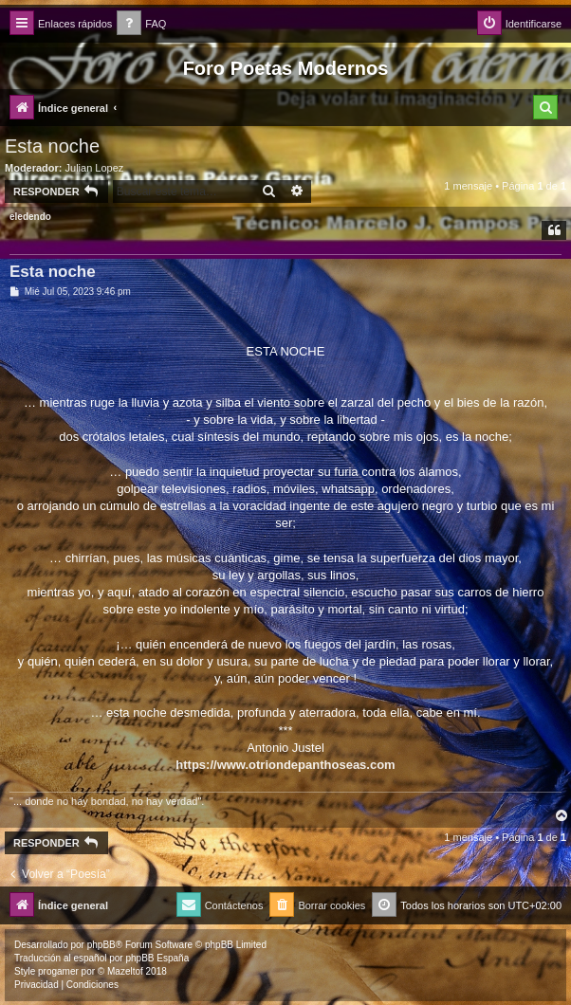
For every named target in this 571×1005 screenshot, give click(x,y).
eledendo (30, 216)
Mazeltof (125, 971)
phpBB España (157, 958)
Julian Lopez (94, 168)
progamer (58, 971)
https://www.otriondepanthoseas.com (285, 765)
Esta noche (52, 146)
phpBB (101, 945)
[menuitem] (141, 24)
